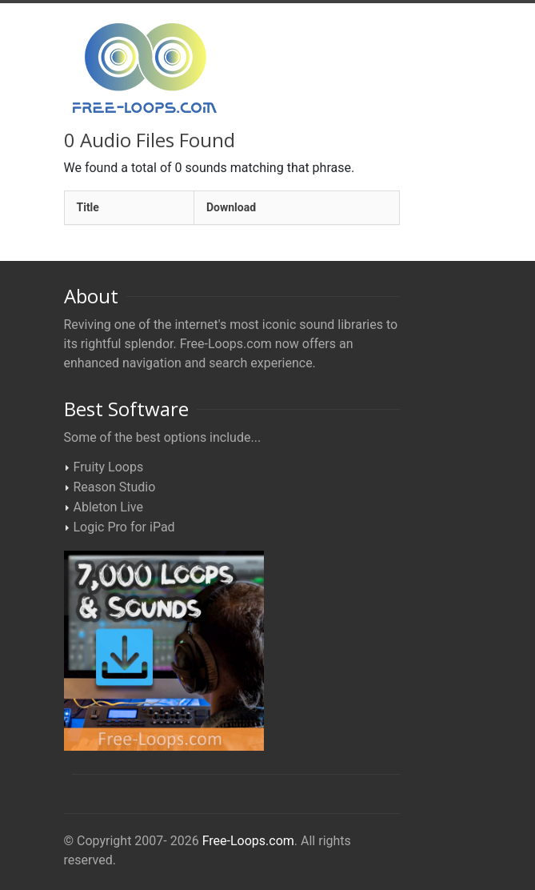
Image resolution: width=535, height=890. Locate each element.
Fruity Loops (109, 467)
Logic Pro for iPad (124, 527)
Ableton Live (108, 507)
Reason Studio (115, 487)
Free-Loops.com (248, 840)
